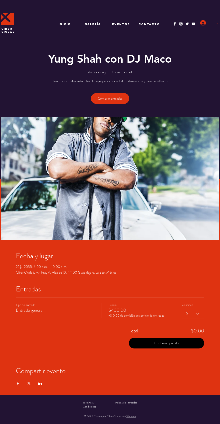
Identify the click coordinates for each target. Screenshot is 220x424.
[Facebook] (174, 24)
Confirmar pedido (166, 343)
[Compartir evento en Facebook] (18, 383)
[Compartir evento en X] (29, 383)
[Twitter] (187, 24)
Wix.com (131, 416)
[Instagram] (181, 24)
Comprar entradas (110, 98)
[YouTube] (193, 24)
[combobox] (193, 313)
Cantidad (187, 305)
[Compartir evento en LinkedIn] (40, 383)
